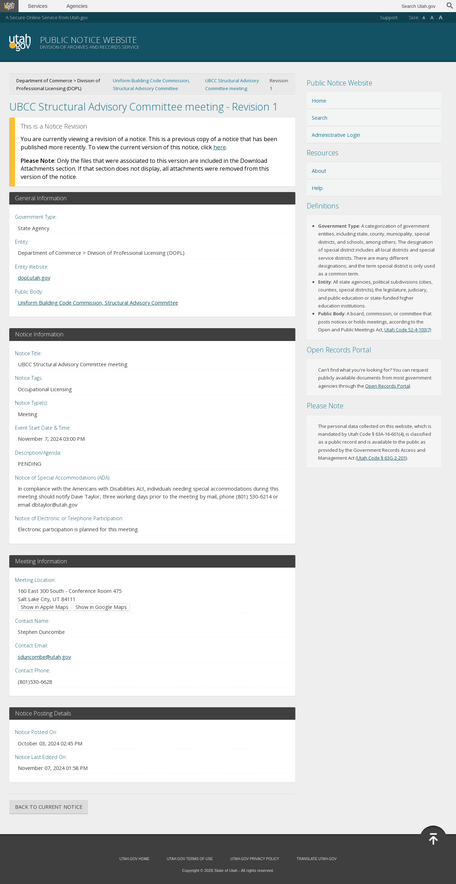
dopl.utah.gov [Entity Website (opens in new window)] (34, 277)
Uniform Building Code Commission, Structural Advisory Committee (151, 84)
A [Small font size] (424, 18)
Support (389, 17)
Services (38, 6)
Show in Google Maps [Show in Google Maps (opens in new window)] (101, 607)
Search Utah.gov (418, 6)
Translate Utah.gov (317, 859)
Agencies (77, 6)
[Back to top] (433, 839)
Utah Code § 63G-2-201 (381, 458)
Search (319, 117)
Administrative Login (336, 134)
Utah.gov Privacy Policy (254, 859)
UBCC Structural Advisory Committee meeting (232, 84)
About (319, 170)
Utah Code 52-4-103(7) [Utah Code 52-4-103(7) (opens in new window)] (407, 329)
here (219, 147)
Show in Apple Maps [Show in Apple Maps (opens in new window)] (44, 607)
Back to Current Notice (48, 806)
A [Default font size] (432, 17)
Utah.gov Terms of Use (190, 859)
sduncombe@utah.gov (44, 656)
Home (319, 100)
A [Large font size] (440, 17)
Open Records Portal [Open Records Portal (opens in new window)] (387, 386)
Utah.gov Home (134, 859)
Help (317, 188)
